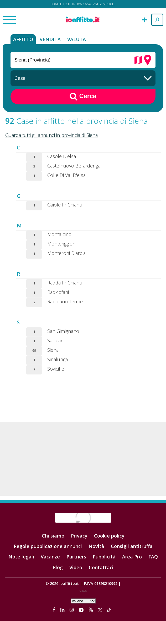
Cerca (83, 96)
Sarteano (56, 340)
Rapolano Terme (65, 301)
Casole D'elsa (61, 156)
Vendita (50, 39)
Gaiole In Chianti (64, 205)
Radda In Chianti (64, 282)
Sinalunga (57, 359)
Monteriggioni (61, 243)
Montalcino (59, 234)
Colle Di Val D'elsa (66, 175)
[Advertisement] (83, 459)
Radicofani (58, 292)
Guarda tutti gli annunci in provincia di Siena (51, 135)
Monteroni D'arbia (66, 253)
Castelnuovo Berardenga (73, 166)
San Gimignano (63, 331)
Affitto (23, 39)
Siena (53, 350)
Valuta (76, 39)
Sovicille (55, 369)
